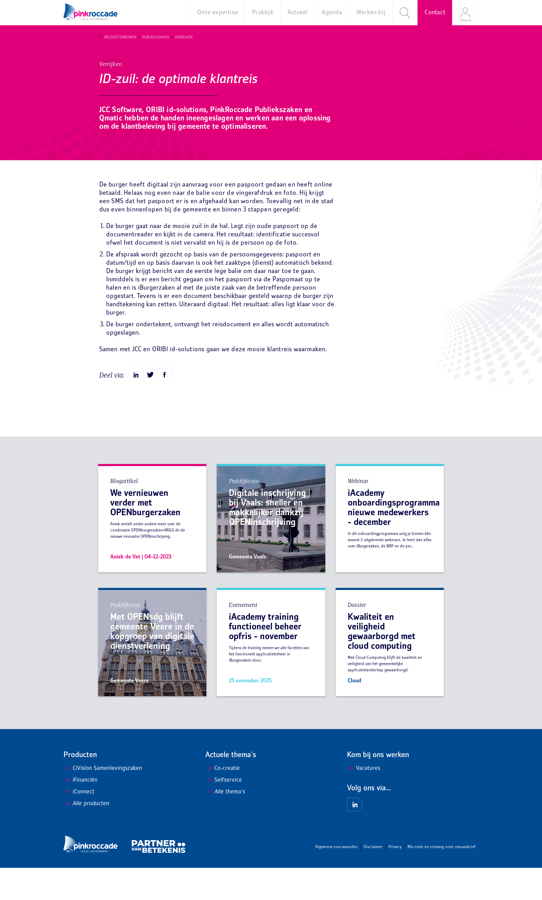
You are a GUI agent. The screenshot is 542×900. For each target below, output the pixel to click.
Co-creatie (222, 800)
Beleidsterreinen (118, 37)
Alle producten (86, 836)
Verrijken (181, 37)
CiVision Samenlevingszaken (103, 800)
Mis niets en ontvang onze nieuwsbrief (442, 879)
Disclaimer (373, 879)
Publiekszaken (153, 37)
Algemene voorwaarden (336, 879)
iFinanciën (80, 812)
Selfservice (223, 812)
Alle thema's (225, 824)
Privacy (395, 879)
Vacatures (363, 800)
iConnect (79, 824)
